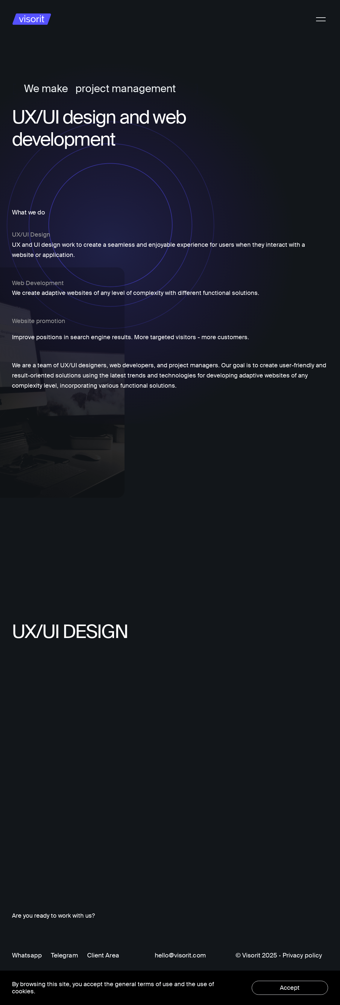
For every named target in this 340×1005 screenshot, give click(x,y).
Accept (290, 988)
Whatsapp (27, 955)
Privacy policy (302, 955)
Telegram (64, 955)
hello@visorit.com (180, 955)
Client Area (103, 955)
